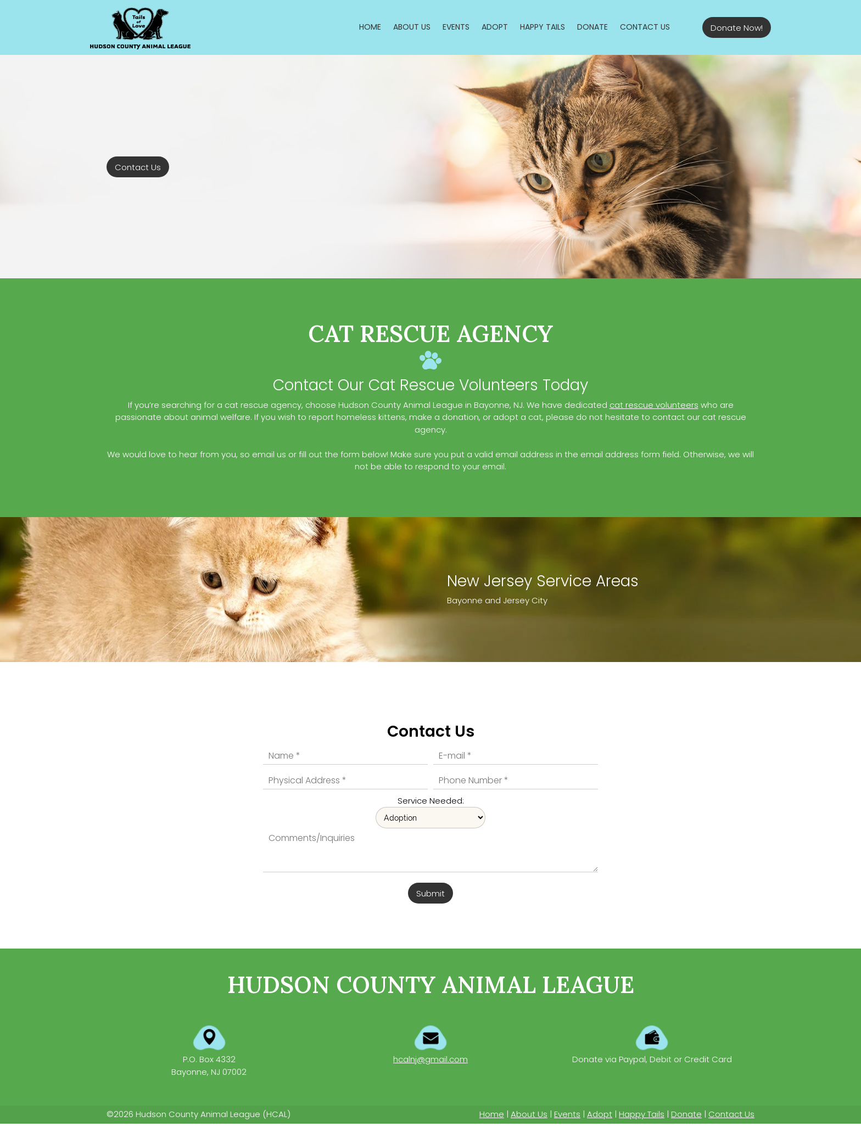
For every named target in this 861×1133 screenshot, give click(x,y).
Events (567, 1114)
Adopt (599, 1114)
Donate (686, 1114)
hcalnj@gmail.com (430, 1059)
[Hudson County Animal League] (140, 27)
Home (491, 1114)
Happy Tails (641, 1114)
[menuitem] (370, 27)
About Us (529, 1114)
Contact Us (731, 1114)
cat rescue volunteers (654, 405)
